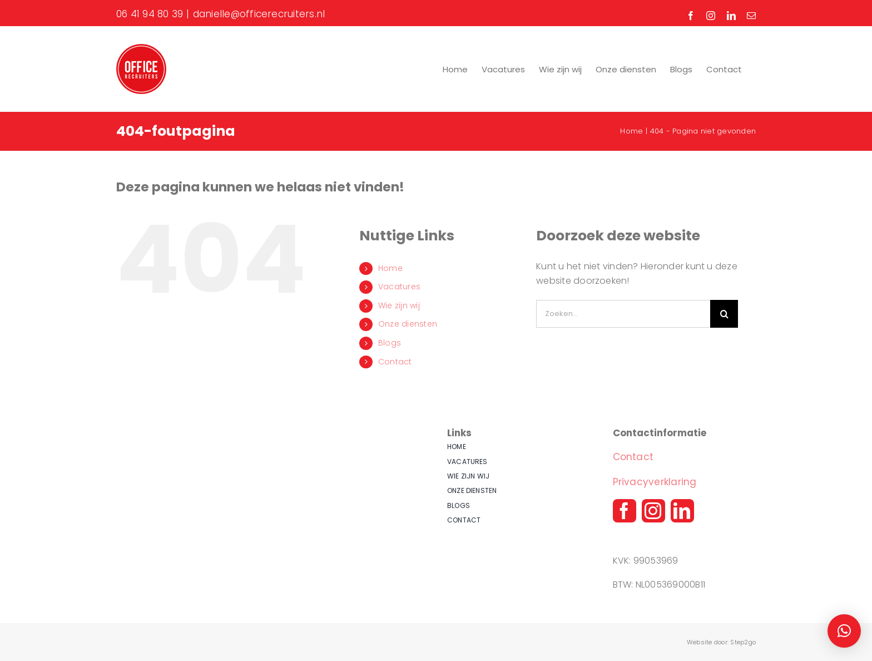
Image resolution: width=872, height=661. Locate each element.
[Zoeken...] (623, 314)
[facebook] (624, 510)
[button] (844, 631)
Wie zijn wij (399, 305)
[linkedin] (682, 510)
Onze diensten (407, 323)
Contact (395, 361)
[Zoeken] (724, 314)
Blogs (389, 342)
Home (390, 268)
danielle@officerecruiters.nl (259, 14)
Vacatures (399, 286)
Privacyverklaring (655, 482)
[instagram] (653, 510)
